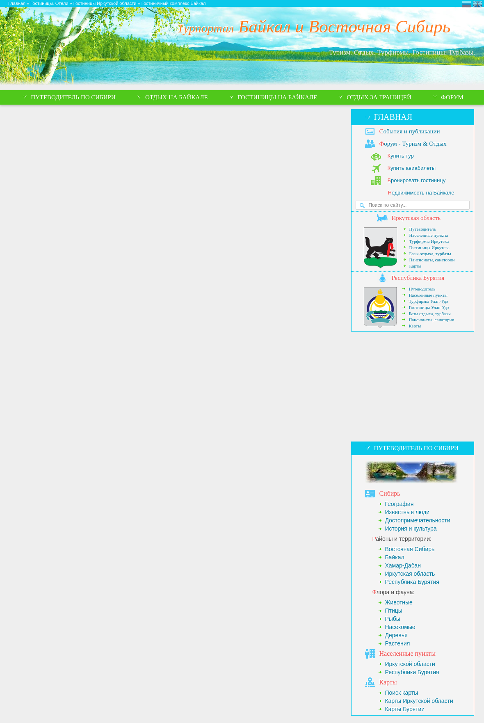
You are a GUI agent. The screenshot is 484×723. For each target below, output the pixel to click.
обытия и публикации (409, 131)
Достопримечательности (417, 520)
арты (388, 682)
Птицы (393, 610)
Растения (397, 643)
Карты (415, 265)
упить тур (400, 156)
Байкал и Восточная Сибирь (314, 26)
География (399, 504)
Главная (393, 116)
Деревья (396, 635)
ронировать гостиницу (416, 180)
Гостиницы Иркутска (429, 247)
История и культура (410, 528)
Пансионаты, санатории (431, 259)
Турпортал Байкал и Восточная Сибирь (466, 4)
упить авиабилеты (411, 168)
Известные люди (407, 512)
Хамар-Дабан (402, 565)
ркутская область (416, 218)
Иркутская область (410, 573)
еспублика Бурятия (417, 278)
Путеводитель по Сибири (416, 448)
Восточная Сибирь (409, 549)
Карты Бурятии (405, 709)
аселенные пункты (407, 653)
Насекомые (400, 627)
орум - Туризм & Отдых (412, 143)
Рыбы (392, 618)
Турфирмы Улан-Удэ (428, 301)
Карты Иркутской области (419, 701)
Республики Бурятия (412, 672)
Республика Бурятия (412, 582)
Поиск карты (401, 692)
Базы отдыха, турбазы (430, 253)
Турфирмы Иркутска (429, 241)
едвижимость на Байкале (421, 193)
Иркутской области (410, 664)
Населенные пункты (428, 235)
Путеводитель (422, 229)
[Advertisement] (412, 386)
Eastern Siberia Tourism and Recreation (477, 4)
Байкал (394, 557)
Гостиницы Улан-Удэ (429, 307)
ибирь (389, 493)
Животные (399, 602)
